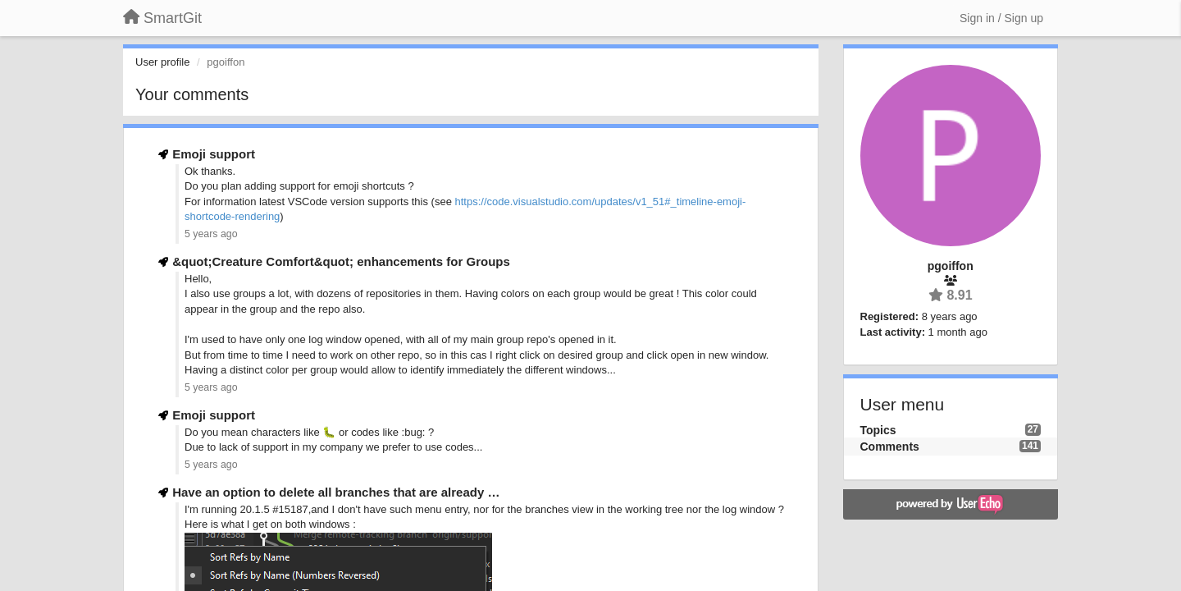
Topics (878, 430)
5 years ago (211, 234)
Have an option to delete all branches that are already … (335, 492)
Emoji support (213, 154)
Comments (889, 446)
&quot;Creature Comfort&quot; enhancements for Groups (341, 261)
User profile (162, 62)
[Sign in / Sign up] (1001, 18)
